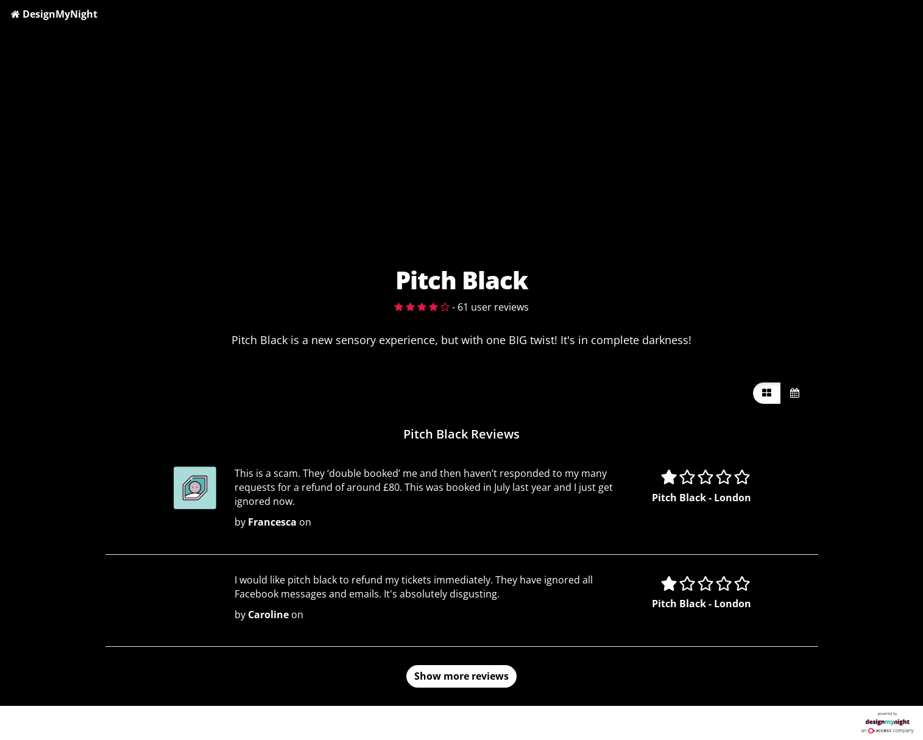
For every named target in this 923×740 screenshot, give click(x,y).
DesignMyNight (54, 14)
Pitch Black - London (701, 497)
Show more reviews (461, 676)
